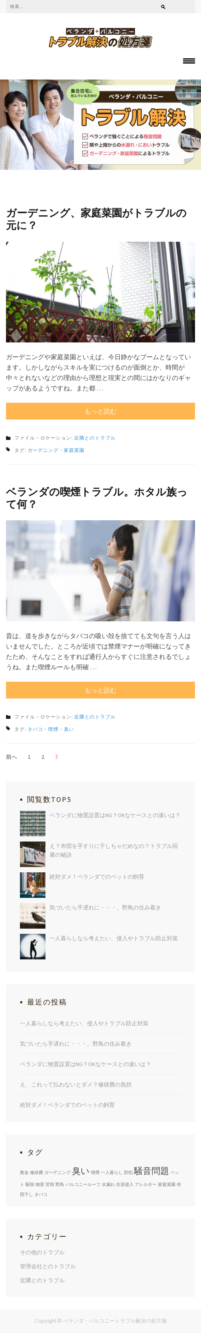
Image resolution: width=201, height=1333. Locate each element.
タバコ (35, 729)
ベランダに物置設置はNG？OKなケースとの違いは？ (115, 815)
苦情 (49, 1184)
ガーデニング (43, 450)
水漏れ (108, 1184)
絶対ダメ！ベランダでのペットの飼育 (96, 876)
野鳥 (59, 1184)
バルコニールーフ (82, 1184)
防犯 (128, 1172)
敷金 (24, 1172)
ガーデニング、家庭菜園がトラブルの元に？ (96, 219)
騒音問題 (151, 1170)
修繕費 (36, 1172)
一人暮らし (112, 1172)
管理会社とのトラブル (48, 1266)
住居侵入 (125, 1184)
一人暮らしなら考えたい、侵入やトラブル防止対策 (113, 938)
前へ (11, 756)
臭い (69, 729)
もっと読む (100, 411)
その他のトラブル (42, 1252)
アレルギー (146, 1184)
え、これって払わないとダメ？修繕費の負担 (76, 1084)
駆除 (30, 1184)
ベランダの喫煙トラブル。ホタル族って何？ (96, 498)
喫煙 (53, 729)
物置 (39, 1184)
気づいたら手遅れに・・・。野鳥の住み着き (105, 907)
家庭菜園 (74, 450)
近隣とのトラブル (95, 438)
